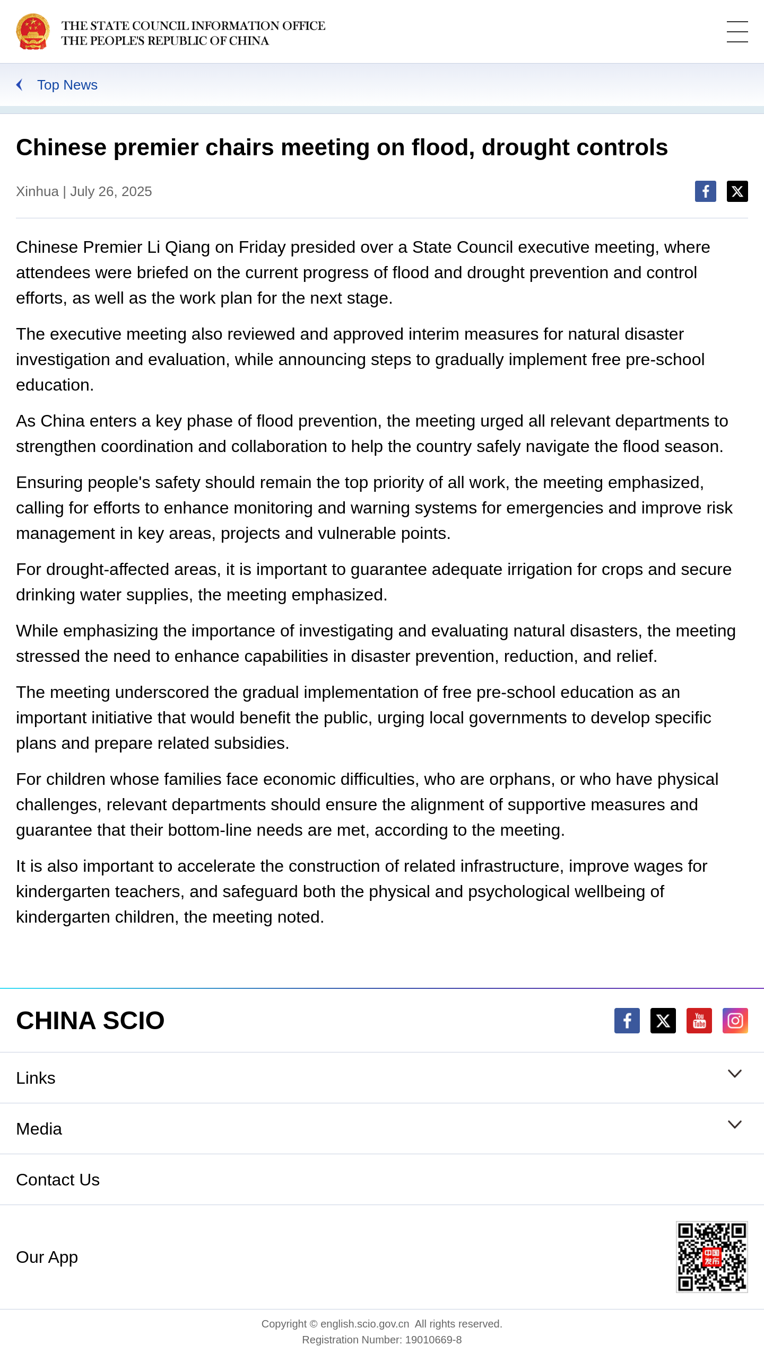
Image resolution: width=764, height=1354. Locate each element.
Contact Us (58, 1179)
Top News (67, 85)
